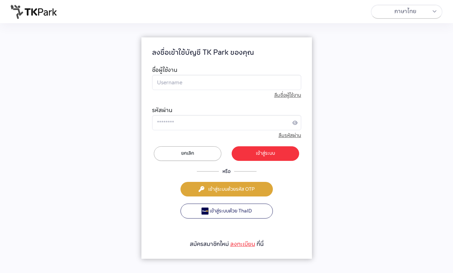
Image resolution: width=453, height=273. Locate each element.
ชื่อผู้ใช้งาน (164, 70)
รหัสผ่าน (162, 110)
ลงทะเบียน (242, 244)
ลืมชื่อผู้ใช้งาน (287, 95)
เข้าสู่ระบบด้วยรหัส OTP (227, 189)
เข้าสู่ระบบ (265, 153)
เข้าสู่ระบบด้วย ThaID (226, 211)
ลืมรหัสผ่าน (290, 135)
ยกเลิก (187, 153)
